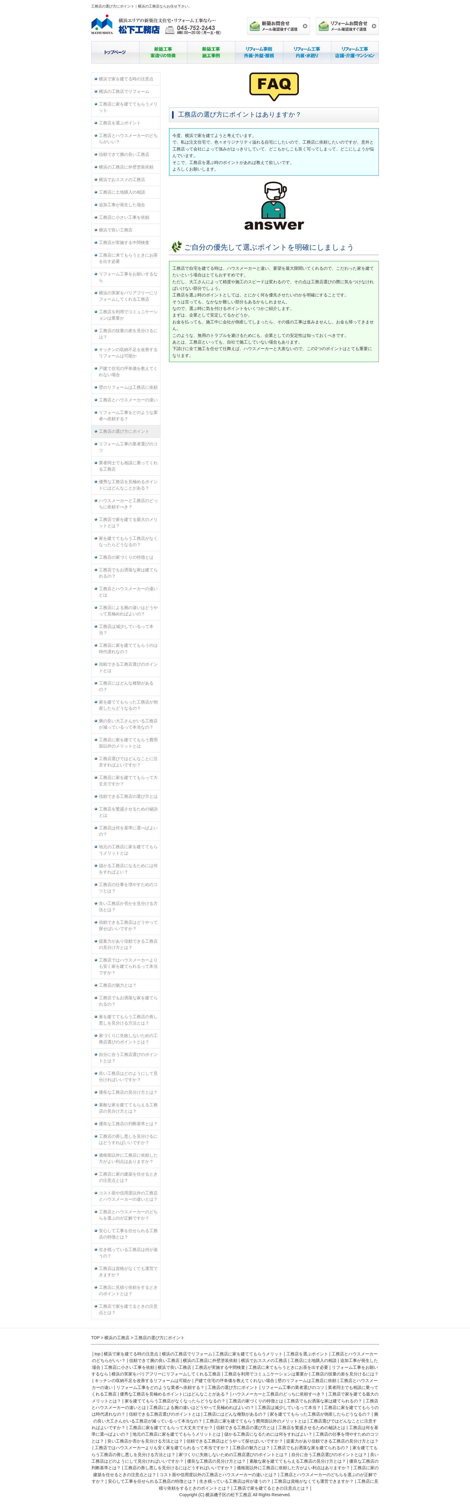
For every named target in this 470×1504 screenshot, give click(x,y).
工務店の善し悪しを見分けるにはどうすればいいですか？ (128, 1139)
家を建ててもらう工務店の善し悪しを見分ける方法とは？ (128, 1020)
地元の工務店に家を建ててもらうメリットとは (128, 850)
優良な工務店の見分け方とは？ (128, 1092)
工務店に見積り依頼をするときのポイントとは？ (128, 1290)
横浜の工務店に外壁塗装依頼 (126, 167)
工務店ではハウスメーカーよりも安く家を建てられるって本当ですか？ (128, 966)
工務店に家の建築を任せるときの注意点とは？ (128, 1177)
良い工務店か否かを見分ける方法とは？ (128, 906)
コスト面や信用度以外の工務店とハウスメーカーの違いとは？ (128, 1196)
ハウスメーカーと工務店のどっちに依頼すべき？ (128, 503)
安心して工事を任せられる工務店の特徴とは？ (128, 1234)
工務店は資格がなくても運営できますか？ (128, 1271)
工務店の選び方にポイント (124, 431)
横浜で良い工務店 (115, 230)
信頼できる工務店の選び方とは (128, 796)
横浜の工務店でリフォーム (124, 91)
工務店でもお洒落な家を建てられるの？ (128, 1001)
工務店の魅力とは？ (118, 985)
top (97, 1353)
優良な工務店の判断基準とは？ (128, 1124)
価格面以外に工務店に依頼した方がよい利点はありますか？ (128, 1158)
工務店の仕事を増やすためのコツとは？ (128, 887)
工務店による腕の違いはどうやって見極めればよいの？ (128, 610)
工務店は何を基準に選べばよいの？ (128, 831)
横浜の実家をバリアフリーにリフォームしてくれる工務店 (128, 296)
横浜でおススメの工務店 (122, 179)
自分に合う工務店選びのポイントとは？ (128, 1057)
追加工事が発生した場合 (122, 205)
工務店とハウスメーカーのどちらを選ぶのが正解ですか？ (128, 1215)
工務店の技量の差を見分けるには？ (128, 333)
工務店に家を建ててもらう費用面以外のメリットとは (128, 743)
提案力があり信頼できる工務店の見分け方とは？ (128, 944)
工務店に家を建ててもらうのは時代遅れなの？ (128, 648)
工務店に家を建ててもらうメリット (128, 107)
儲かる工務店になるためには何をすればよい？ (128, 868)
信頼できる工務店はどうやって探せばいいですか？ (128, 925)
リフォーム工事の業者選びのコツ (128, 447)
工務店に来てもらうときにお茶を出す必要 (128, 258)
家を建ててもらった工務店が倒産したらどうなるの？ (128, 705)
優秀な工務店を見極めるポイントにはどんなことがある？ (128, 485)
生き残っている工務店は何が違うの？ (128, 1252)
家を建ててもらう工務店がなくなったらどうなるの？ (128, 541)
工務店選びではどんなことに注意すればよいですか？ (128, 761)
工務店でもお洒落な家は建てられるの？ (128, 573)
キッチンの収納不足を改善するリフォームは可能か (128, 352)
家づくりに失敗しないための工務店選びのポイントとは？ (128, 1038)
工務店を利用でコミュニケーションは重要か (128, 315)
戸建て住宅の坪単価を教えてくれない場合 (128, 371)
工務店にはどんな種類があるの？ (126, 686)
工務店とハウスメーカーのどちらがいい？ (128, 138)
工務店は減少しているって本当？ (126, 629)
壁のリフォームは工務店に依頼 (128, 387)
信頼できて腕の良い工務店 (124, 154)
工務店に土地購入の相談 (122, 192)
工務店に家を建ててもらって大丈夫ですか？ (128, 780)
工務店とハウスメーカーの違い (128, 400)
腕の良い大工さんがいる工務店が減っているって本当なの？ (128, 724)
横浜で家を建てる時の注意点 (126, 79)
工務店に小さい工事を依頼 (124, 217)
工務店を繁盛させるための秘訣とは (128, 812)
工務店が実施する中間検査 (124, 242)
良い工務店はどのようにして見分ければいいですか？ (128, 1076)
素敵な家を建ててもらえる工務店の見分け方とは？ (128, 1108)
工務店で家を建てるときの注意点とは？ (128, 1309)
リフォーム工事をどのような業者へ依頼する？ (128, 415)
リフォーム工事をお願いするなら (128, 277)
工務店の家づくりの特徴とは (126, 557)
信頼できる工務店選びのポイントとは (128, 667)
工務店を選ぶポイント (120, 123)
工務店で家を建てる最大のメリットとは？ (128, 522)
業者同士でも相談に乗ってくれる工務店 (128, 466)
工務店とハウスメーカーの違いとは (128, 592)
